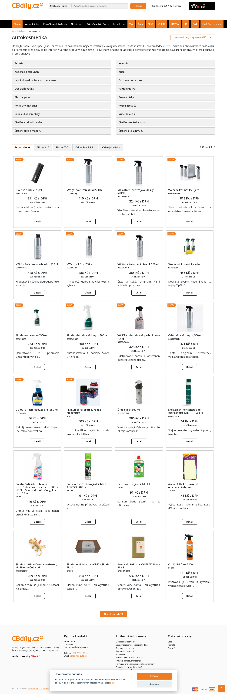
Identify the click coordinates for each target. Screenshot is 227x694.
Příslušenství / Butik (98, 24)
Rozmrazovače (127, 105)
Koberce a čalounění (27, 72)
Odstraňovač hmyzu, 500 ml (185, 335)
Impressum (121, 654)
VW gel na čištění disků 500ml (84, 190)
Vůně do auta (127, 114)
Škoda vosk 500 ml (128, 409)
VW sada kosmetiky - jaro (183, 190)
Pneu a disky (126, 97)
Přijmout (154, 676)
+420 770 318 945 (80, 653)
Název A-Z (43, 147)
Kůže (122, 72)
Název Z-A (63, 147)
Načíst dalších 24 (113, 614)
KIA (185, 24)
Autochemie (119, 24)
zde (112, 682)
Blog (170, 641)
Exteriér (20, 63)
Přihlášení (159, 6)
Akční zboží (77, 24)
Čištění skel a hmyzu (131, 131)
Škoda (17, 24)
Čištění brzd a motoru (28, 131)
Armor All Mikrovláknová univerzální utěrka (183, 485)
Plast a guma (22, 97)
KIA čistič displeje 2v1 (29, 190)
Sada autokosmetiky (27, 114)
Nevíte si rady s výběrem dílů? (191, 37)
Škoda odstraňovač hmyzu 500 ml (87, 335)
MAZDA (175, 24)
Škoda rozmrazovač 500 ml (32, 335)
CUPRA (161, 24)
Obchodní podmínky (125, 641)
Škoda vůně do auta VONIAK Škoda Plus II (138, 566)
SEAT (151, 24)
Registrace (175, 6)
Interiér (123, 63)
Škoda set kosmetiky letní (184, 264)
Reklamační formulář (125, 651)
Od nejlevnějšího (87, 147)
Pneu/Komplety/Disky (55, 24)
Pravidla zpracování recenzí (128, 660)
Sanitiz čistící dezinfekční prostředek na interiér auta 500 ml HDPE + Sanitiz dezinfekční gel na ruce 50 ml (37, 488)
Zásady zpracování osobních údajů (131, 645)
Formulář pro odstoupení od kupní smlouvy (135, 664)
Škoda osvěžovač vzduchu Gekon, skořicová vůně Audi (36, 566)
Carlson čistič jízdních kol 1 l (134, 484)
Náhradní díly (32, 24)
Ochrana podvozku (130, 80)
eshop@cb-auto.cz (78, 656)
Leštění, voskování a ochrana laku (35, 80)
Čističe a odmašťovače (28, 122)
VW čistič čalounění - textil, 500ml (137, 264)
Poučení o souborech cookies (129, 657)
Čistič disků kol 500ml (181, 564)
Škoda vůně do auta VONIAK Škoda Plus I (88, 566)
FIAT (195, 24)
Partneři (171, 648)
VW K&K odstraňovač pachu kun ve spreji (138, 337)
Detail (37, 221)
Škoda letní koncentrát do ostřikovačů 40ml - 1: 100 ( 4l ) (186, 411)
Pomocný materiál (26, 105)
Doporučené (22, 147)
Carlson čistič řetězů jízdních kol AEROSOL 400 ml (86, 485)
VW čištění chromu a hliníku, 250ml (37, 264)
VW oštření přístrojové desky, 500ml (135, 191)
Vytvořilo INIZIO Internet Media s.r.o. (43, 688)
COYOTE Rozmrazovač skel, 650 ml (37, 409)
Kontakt (171, 645)
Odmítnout (154, 684)
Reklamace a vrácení (125, 648)
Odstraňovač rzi (24, 88)
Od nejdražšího (114, 147)
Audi (140, 24)
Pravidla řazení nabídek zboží (129, 667)
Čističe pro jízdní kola (132, 122)
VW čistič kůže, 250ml (80, 264)
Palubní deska (127, 88)
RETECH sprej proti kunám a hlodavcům (84, 411)
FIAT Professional (212, 24)
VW (131, 24)
